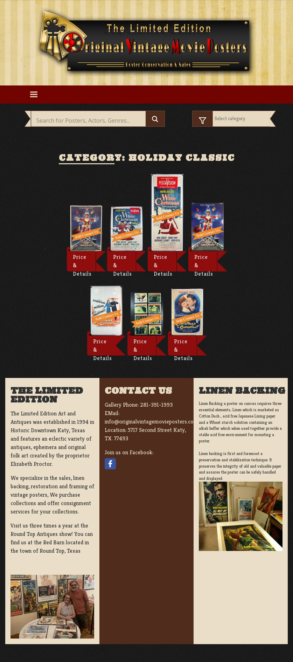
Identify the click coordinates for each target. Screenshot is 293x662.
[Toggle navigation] (34, 94)
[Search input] (90, 120)
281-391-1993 (156, 404)
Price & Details (82, 262)
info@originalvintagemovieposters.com (151, 421)
